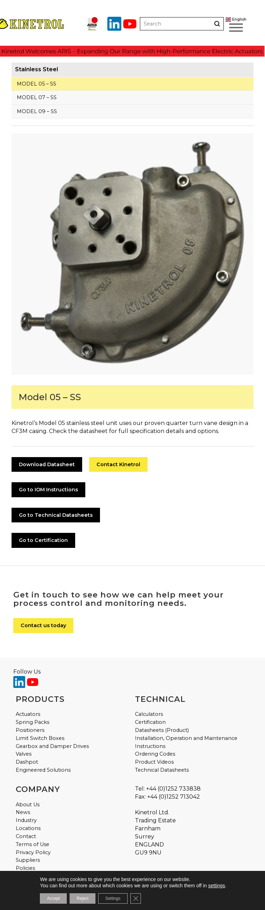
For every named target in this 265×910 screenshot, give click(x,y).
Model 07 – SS (37, 97)
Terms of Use (32, 844)
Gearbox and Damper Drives (52, 746)
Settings (112, 898)
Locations (28, 828)
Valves (23, 754)
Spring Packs (32, 722)
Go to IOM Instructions (48, 489)
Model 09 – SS (37, 111)
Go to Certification (43, 540)
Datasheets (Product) (162, 730)
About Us (28, 804)
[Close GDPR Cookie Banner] (135, 898)
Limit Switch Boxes (40, 738)
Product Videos (154, 762)
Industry (26, 820)
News (23, 812)
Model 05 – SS (36, 84)
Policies (25, 868)
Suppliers (28, 860)
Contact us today (43, 625)
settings (216, 885)
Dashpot (27, 762)
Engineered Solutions (43, 770)
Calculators (149, 714)
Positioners (30, 730)
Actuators (28, 714)
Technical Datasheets (162, 770)
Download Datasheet (47, 464)
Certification (150, 722)
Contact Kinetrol (118, 464)
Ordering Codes (155, 754)
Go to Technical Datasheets (56, 515)
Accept (53, 898)
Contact (26, 836)
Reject (82, 898)
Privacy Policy (33, 852)
